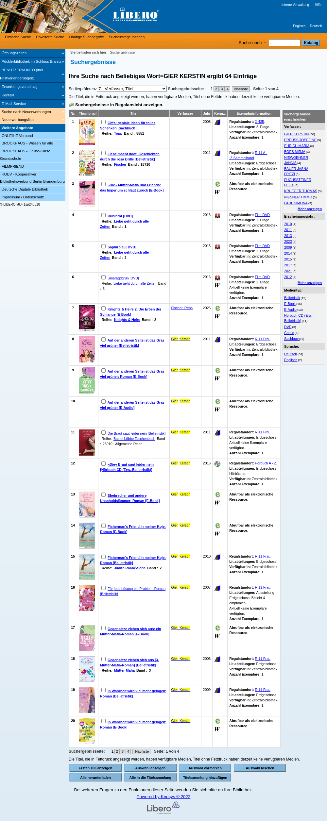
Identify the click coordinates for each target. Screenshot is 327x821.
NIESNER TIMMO (298, 197)
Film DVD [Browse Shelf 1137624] (262, 215)
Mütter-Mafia (124, 670)
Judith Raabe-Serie (130, 568)
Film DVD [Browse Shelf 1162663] (262, 246)
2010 (288, 224)
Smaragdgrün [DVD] (123, 278)
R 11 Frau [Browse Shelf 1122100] (262, 339)
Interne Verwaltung (295, 5)
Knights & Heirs (127, 320)
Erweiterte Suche (50, 37)
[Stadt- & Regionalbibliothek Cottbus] (98, 16)
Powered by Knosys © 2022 (164, 796)
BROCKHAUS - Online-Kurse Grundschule (25, 154)
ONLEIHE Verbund (17, 136)
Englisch (299, 26)
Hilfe (318, 5)
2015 (288, 259)
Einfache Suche (18, 37)
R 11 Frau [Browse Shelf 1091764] (262, 432)
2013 (288, 236)
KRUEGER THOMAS (300, 191)
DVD (288, 327)
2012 (288, 277)
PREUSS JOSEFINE (300, 140)
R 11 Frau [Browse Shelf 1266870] (262, 659)
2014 (288, 253)
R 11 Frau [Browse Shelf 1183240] (262, 556)
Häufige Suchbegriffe (86, 37)
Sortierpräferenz (83, 89)
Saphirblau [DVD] (122, 247)
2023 (288, 241)
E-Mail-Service (14, 104)
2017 (288, 265)
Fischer (120, 164)
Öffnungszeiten (14, 53)
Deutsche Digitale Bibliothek (25, 189)
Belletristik (292, 298)
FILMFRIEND (13, 166)
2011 (288, 230)
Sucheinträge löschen (127, 37)
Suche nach (250, 42)
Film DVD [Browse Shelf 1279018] (262, 277)
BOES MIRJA (294, 152)
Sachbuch (292, 339)
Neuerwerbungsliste (18, 120)
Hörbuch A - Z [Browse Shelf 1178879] (265, 463)
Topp (118, 133)
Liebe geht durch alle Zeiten (135, 283)
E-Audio (290, 309)
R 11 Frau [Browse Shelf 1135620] (262, 587)
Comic (289, 333)
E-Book (290, 304)
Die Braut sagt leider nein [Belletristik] (136, 433)
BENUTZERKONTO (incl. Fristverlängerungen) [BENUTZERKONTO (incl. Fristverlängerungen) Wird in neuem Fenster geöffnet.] (22, 74)
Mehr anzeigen (310, 209)
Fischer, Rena (182, 308)
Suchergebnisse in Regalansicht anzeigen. (119, 104)
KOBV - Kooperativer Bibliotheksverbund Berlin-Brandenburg (32, 178)
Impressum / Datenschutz (23, 197)
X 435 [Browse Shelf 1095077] (259, 122)
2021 (288, 271)
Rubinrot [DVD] (120, 216)
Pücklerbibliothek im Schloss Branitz (31, 61)
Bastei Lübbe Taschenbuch (134, 439)
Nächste (240, 89)
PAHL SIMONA (296, 203)
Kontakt (8, 95)
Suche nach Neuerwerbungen (26, 112)
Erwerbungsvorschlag (20, 87)
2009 (288, 247)
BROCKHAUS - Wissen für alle (27, 143)
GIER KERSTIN (296, 134)
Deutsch (316, 26)
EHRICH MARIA (297, 146)
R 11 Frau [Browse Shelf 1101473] (262, 690)
